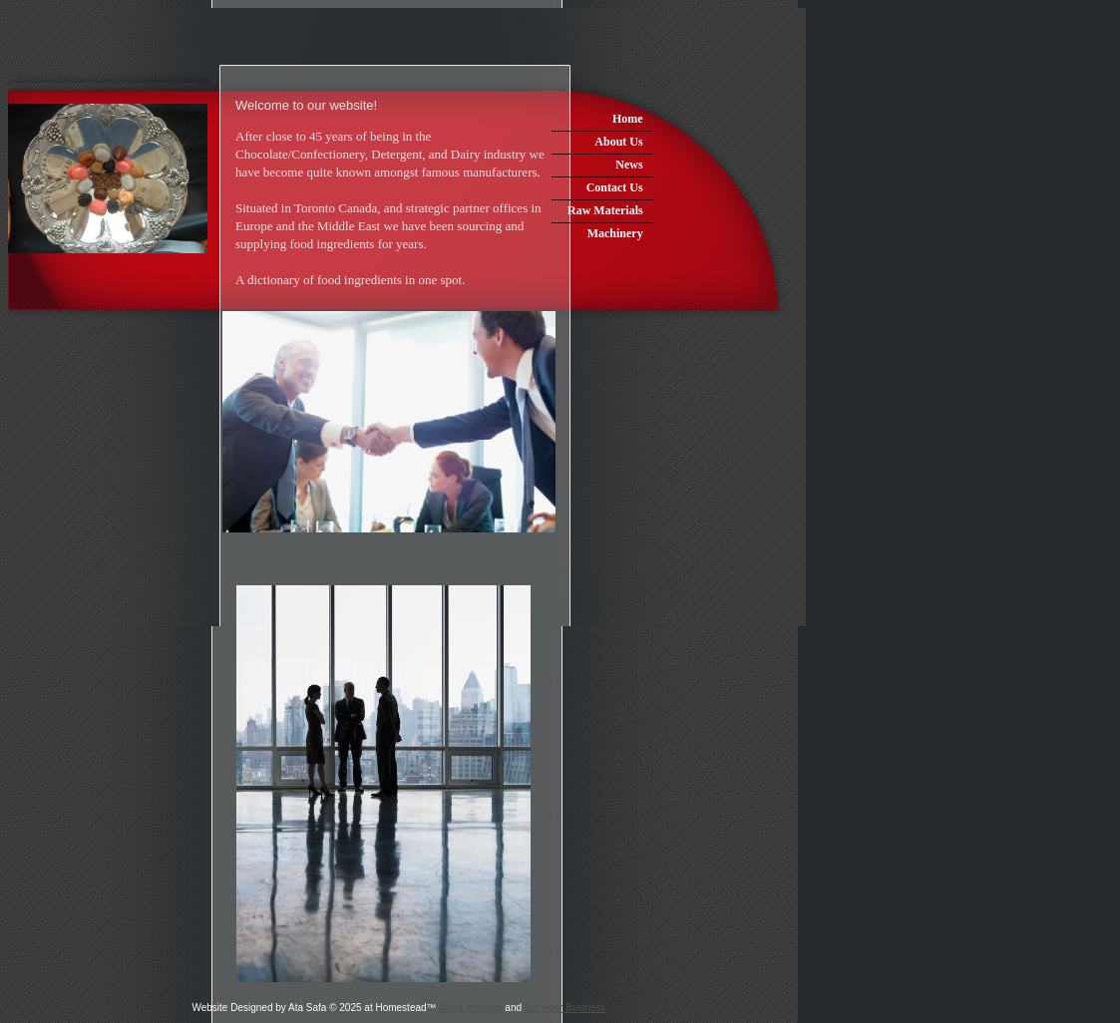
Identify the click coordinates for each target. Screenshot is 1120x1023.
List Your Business (565, 1007)
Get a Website (470, 1007)
